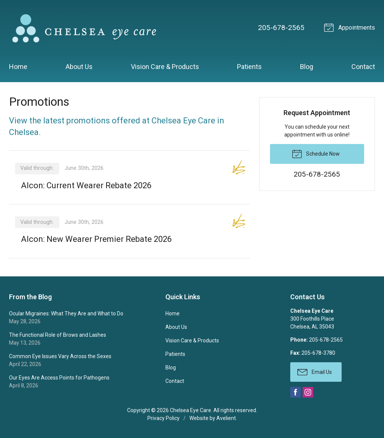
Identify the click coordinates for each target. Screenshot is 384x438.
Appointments (350, 27)
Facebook (295, 392)
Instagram (308, 392)
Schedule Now (316, 153)
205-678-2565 (281, 27)
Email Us (314, 371)
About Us (79, 66)
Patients (249, 66)
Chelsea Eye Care (190, 410)
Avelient (226, 418)
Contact (363, 66)
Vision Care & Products (165, 66)
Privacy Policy (163, 418)
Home (18, 66)
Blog (306, 66)
